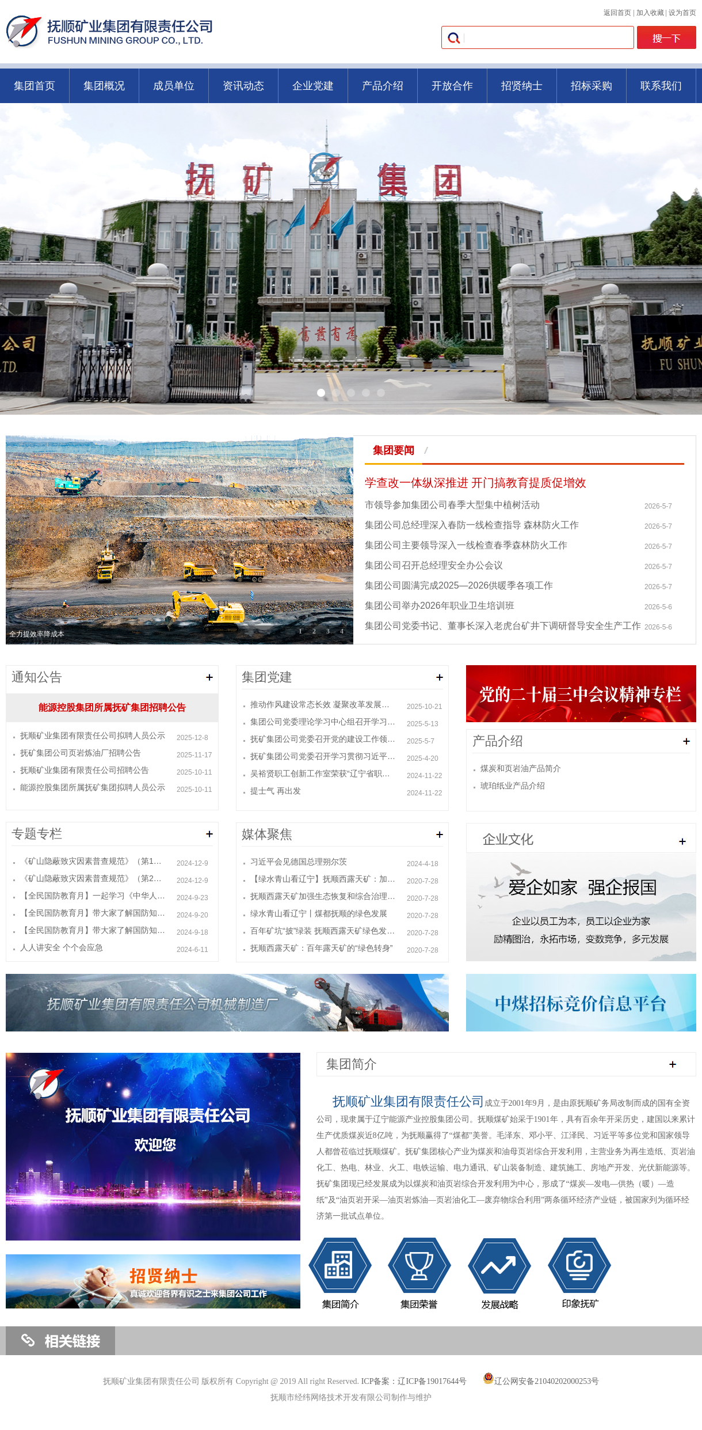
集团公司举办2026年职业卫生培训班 (439, 605)
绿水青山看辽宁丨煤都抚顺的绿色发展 (322, 913)
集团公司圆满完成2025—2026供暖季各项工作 (459, 585)
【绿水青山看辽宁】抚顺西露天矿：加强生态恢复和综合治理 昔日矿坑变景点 (323, 878)
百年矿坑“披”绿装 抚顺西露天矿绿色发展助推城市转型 (323, 930)
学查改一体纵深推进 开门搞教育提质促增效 (475, 482)
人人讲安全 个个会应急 (61, 947)
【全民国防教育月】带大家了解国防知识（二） (93, 912)
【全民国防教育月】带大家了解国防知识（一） (93, 930)
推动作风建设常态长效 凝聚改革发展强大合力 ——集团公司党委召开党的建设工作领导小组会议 (323, 704)
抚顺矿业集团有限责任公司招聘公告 (84, 770)
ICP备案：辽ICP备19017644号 (414, 1381)
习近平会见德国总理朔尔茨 (298, 861)
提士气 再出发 (275, 790)
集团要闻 (393, 450)
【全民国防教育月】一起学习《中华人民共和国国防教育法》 (93, 895)
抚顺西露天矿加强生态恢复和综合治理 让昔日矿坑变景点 (323, 896)
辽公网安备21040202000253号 (541, 1381)
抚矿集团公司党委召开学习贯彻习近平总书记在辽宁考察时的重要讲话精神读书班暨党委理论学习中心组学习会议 (323, 756)
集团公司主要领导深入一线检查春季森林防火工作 (466, 545)
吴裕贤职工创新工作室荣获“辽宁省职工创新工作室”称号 (323, 773)
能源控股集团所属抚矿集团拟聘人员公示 (92, 787)
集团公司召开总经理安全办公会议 (434, 565)
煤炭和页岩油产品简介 (520, 768)
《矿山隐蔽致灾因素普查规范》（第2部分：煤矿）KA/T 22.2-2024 (93, 878)
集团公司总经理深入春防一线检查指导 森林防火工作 (472, 525)
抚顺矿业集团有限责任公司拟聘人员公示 (92, 735)
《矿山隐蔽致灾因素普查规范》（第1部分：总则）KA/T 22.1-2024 (93, 861)
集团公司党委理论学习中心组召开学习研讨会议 (323, 721)
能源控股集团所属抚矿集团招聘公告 (112, 707)
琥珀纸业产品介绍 (512, 785)
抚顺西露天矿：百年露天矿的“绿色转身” (321, 948)
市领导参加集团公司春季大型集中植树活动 (452, 505)
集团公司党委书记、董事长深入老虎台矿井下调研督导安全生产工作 (503, 626)
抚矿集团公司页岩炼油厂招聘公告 (80, 752)
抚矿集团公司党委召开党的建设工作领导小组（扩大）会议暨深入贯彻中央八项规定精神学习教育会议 (323, 739)
